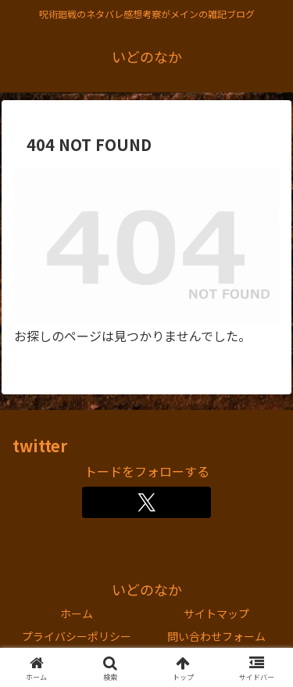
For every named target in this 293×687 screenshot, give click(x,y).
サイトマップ (216, 613)
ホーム (76, 613)
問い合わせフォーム (216, 636)
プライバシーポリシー (76, 636)
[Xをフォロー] (146, 502)
